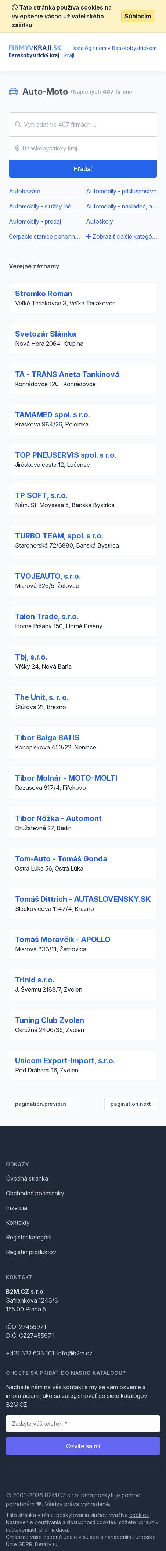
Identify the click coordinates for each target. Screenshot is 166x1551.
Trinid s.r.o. (34, 980)
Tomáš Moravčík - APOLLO (63, 939)
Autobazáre (24, 191)
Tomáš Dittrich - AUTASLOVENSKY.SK (83, 899)
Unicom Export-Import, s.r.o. (65, 1060)
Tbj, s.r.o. (31, 657)
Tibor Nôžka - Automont (58, 818)
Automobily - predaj (35, 221)
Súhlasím (137, 16)
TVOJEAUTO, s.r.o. (48, 576)
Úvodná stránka (27, 1178)
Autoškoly (99, 221)
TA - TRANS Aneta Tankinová (67, 374)
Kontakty (18, 1222)
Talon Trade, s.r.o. (47, 616)
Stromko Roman (43, 293)
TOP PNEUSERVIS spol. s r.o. (65, 455)
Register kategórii (28, 1237)
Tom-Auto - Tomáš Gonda (61, 858)
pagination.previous (41, 1104)
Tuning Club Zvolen (49, 1020)
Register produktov (31, 1252)
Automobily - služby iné (40, 206)
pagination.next (131, 1104)
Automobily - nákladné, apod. (121, 206)
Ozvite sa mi (83, 1446)
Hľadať (83, 168)
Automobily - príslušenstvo (121, 191)
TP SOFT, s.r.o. (41, 495)
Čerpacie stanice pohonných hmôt (44, 236)
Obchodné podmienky (35, 1193)
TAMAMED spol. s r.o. (52, 414)
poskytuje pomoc (117, 1495)
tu (55, 1544)
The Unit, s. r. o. (42, 697)
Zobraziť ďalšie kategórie (121, 236)
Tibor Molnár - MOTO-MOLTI (66, 778)
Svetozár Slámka (45, 334)
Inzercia (16, 1208)
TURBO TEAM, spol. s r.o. (59, 535)
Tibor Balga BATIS (47, 737)
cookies (139, 1515)
